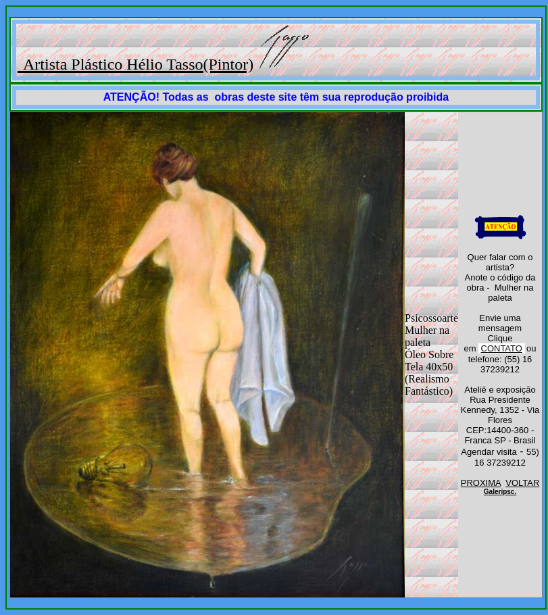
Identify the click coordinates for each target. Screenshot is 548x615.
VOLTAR (522, 483)
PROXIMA (481, 483)
